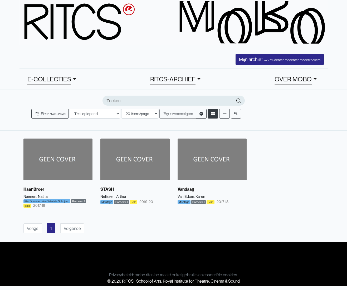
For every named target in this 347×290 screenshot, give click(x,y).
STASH (107, 189)
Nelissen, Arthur (113, 196)
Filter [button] (50, 113)
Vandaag (186, 189)
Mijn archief (279, 59)
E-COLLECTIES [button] (49, 79)
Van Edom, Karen (191, 196)
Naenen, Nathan (36, 196)
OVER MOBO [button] (293, 79)
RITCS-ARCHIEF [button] (173, 79)
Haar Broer (33, 189)
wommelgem (178, 113)
